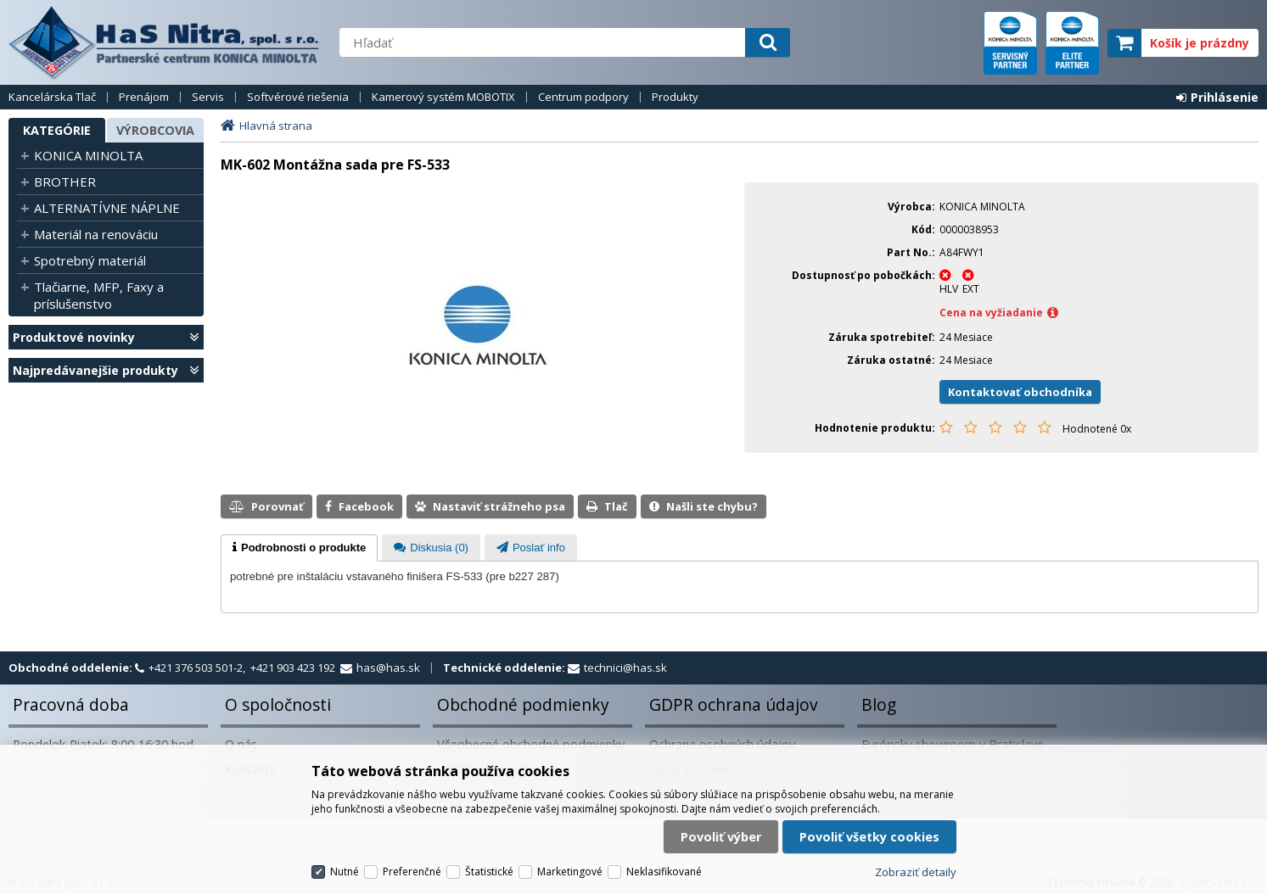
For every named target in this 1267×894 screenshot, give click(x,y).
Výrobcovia (155, 130)
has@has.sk (388, 667)
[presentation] (299, 548)
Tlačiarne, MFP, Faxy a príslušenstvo (99, 295)
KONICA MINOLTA (88, 155)
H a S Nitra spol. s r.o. (165, 42)
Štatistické (489, 871)
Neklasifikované (664, 871)
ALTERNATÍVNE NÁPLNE (107, 207)
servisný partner (1010, 43)
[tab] (299, 548)
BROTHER (65, 181)
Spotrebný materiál (90, 260)
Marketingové (570, 871)
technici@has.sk (625, 667)
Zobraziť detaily (915, 872)
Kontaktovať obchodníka (1020, 392)
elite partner (1072, 43)
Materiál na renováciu (96, 234)
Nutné (344, 871)
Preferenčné (412, 871)
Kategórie (57, 130)
